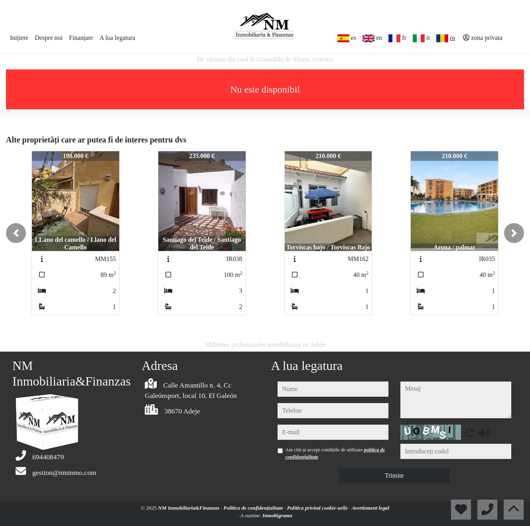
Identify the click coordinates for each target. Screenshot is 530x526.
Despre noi (49, 37)
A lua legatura (117, 37)
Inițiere (19, 37)
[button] (16, 233)
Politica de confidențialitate (253, 508)
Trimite (394, 475)
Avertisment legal (370, 508)
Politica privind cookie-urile (318, 508)
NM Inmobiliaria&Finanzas (189, 508)
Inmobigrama (277, 515)
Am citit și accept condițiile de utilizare (335, 453)
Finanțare (81, 37)
